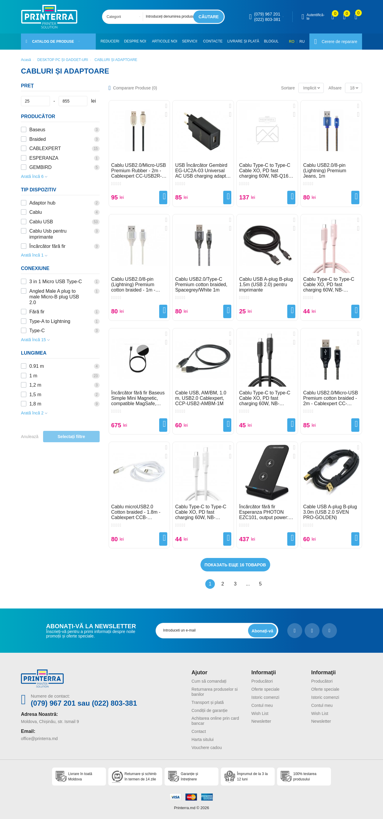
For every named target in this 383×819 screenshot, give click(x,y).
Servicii (191, 41)
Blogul (274, 41)
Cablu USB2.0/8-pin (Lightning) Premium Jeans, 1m (324, 171)
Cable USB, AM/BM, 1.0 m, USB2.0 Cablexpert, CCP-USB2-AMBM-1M (200, 398)
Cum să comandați (209, 681)
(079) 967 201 (267, 14)
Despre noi (135, 41)
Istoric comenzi (265, 697)
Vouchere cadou (207, 747)
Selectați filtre (71, 436)
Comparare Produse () (135, 88)
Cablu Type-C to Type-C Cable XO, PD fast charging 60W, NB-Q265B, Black (264, 398)
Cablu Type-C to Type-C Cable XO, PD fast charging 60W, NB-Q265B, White (200, 512)
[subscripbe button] (262, 630)
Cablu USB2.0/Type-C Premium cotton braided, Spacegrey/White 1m (201, 284)
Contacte (215, 41)
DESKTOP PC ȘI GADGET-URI (62, 60)
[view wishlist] (344, 16)
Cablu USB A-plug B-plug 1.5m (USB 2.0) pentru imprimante (266, 284)
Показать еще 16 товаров (235, 564)
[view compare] (333, 16)
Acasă (26, 60)
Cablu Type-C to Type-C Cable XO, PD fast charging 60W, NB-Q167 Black (265, 171)
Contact (199, 731)
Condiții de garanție (210, 710)
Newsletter (261, 721)
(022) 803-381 (267, 19)
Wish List (259, 713)
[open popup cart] (356, 17)
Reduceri (110, 41)
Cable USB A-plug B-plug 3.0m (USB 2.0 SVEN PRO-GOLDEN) (330, 512)
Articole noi (165, 41)
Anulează (29, 436)
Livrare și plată (246, 41)
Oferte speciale (265, 689)
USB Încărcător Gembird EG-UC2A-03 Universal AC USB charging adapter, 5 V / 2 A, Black (203, 171)
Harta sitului (203, 739)
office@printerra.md (39, 738)
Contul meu (262, 705)
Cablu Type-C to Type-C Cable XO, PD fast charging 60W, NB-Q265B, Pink (328, 285)
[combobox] (124, 16)
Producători (262, 681)
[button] (200, 41)
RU (302, 41)
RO (291, 41)
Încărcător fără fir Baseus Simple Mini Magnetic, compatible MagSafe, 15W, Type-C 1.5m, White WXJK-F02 (138, 398)
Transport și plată (208, 702)
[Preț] (35, 101)
